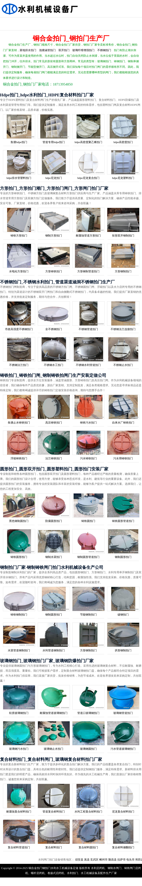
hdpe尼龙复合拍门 (88, 177)
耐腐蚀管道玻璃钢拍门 (53, 713)
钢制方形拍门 (53, 235)
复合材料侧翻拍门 (123, 847)
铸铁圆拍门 (88, 521)
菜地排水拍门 (28, 50)
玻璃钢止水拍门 (53, 748)
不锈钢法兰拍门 (18, 365)
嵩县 (96, 859)
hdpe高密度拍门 (123, 142)
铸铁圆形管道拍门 (123, 521)
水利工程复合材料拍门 (88, 811)
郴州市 (112, 859)
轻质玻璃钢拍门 (18, 713)
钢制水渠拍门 (53, 557)
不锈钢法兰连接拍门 (123, 329)
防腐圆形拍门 (53, 521)
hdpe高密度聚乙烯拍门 (88, 142)
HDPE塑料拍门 (10, 27)
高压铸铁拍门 (53, 422)
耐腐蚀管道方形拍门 (88, 235)
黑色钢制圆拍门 (18, 521)
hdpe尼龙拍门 (53, 177)
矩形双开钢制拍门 (123, 235)
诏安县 (88, 859)
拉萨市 (130, 859)
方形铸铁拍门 (53, 271)
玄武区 (103, 859)
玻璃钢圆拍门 (88, 748)
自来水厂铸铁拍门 (123, 422)
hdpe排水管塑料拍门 (18, 177)
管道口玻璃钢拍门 (88, 713)
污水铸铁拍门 (88, 458)
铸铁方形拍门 (19, 235)
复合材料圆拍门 (88, 847)
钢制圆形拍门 (123, 557)
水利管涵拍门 (50, 20)
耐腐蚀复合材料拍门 (18, 811)
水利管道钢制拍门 (54, 650)
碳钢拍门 (123, 614)
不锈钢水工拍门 (53, 365)
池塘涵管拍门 (47, 50)
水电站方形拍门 (18, 271)
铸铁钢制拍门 (19, 614)
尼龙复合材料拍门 (123, 811)
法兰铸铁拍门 (53, 458)
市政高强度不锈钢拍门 (19, 329)
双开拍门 (64, 50)
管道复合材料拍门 (54, 811)
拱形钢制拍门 (123, 650)
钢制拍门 (71, 20)
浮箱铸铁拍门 (19, 458)
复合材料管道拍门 (19, 847)
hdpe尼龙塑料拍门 (123, 177)
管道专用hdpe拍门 (54, 142)
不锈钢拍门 (10, 20)
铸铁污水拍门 (88, 422)
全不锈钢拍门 (53, 329)
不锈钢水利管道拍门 (88, 365)
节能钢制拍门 (88, 614)
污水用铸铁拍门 (123, 458)
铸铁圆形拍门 (19, 557)
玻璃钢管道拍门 (123, 713)
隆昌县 (121, 859)
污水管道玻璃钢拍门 (123, 748)
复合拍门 (111, 20)
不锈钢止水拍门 (123, 365)
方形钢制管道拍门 (88, 271)
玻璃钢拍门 (90, 20)
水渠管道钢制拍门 (19, 650)
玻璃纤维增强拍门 (83, 50)
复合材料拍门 (53, 847)
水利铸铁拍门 (30, 20)
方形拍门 (131, 20)
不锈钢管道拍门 (88, 329)
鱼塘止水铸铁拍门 (19, 422)
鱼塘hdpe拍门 (19, 142)
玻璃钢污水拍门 (18, 748)
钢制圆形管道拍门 (88, 557)
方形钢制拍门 (123, 271)
